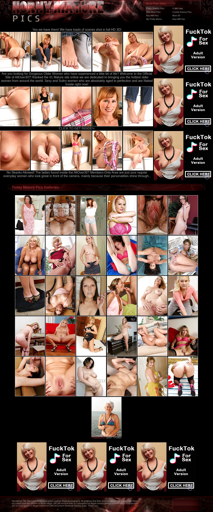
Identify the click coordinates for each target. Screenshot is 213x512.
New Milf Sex (178, 19)
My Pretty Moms (154, 19)
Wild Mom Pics (153, 12)
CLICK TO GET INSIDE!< (77, 128)
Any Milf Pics (152, 15)
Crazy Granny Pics (155, 8)
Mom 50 (176, 15)
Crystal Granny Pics (182, 12)
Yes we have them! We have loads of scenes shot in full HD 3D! (77, 29)
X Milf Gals (177, 8)
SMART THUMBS (113, 438)
